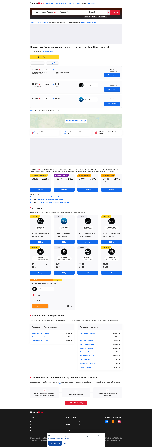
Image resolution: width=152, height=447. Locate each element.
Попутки (83, 3)
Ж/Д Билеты (60, 3)
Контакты (32, 425)
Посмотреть (112, 75)
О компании (33, 422)
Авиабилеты (50, 3)
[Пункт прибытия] (71, 12)
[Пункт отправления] (45, 12)
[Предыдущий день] (86, 12)
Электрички (91, 3)
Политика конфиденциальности (39, 428)
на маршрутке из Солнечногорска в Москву (53, 202)
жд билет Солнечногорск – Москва (50, 199)
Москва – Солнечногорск (88, 22)
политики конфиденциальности (111, 440)
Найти (115, 12)
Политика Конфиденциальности (59, 438)
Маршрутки (76, 3)
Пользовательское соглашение (39, 431)
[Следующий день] (108, 12)
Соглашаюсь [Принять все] (55, 443)
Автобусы (68, 3)
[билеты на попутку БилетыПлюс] (37, 412)
